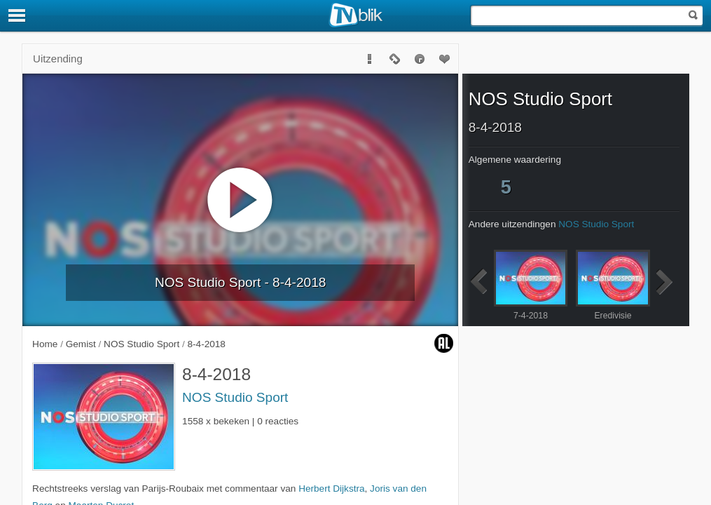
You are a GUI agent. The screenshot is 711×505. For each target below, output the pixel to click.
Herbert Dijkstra (331, 488)
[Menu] (17, 15)
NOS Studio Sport (235, 397)
